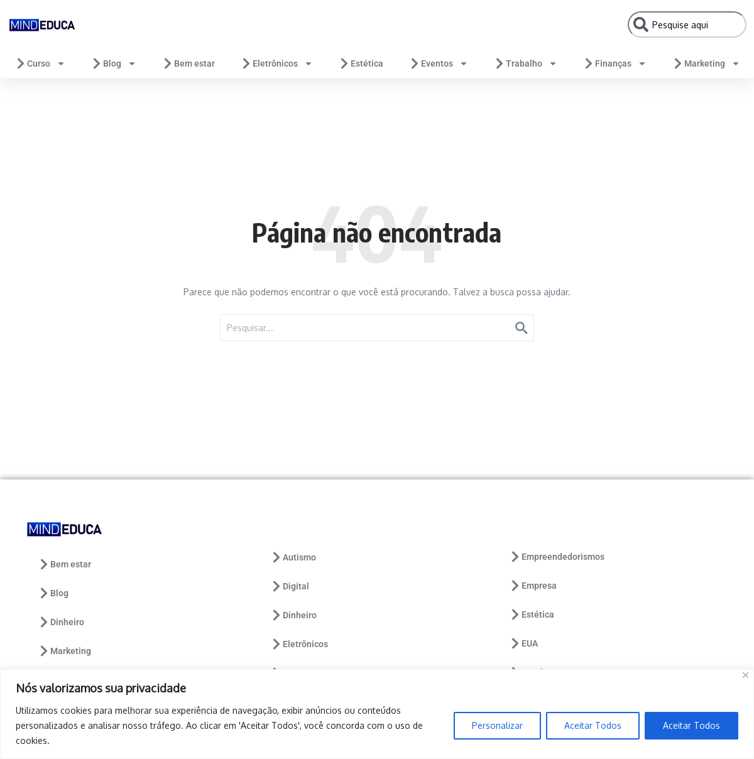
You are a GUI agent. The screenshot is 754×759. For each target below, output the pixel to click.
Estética (360, 63)
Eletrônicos (276, 63)
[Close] (745, 675)
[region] (377, 714)
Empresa (533, 585)
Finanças (614, 63)
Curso (39, 63)
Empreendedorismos (556, 556)
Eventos (438, 63)
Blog (113, 63)
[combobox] (687, 24)
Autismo (293, 557)
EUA (523, 643)
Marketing (706, 63)
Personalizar (497, 725)
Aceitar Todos (592, 725)
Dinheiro (61, 622)
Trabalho (525, 63)
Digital (289, 586)
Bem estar (188, 63)
